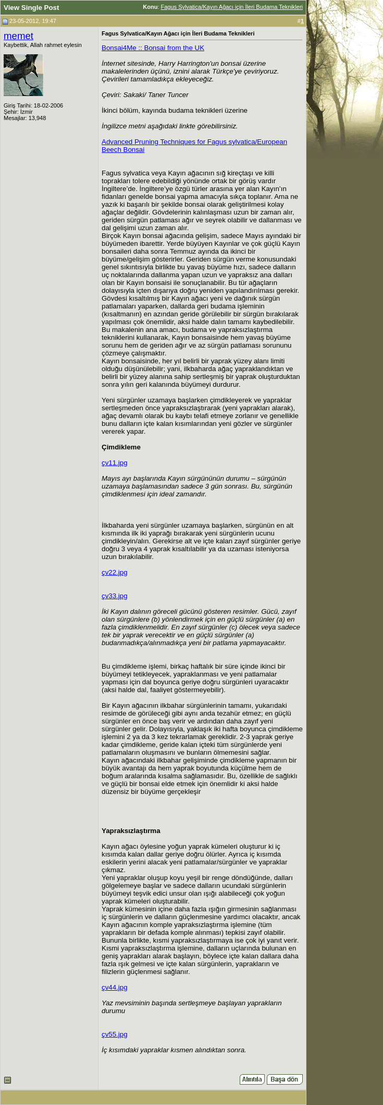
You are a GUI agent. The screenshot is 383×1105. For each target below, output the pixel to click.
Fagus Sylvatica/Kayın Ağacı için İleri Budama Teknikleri (232, 7)
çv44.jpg (115, 987)
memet (18, 35)
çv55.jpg (115, 1034)
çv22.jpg (115, 572)
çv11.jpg (115, 463)
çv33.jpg (115, 596)
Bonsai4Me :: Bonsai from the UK (153, 48)
